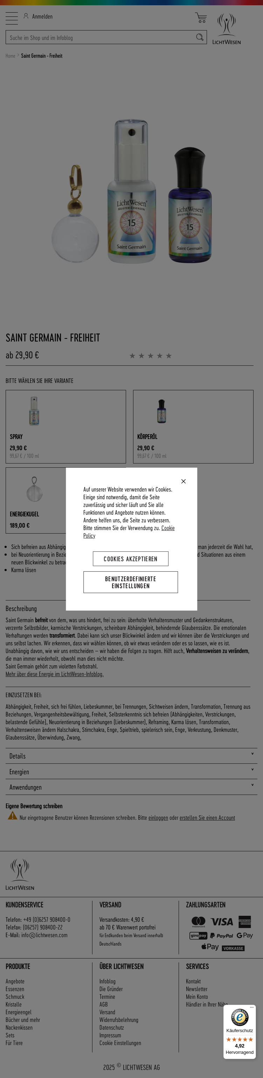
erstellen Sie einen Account (207, 817)
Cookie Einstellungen (120, 1042)
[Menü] (252, 1009)
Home (10, 56)
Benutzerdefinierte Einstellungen (130, 582)
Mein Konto (197, 996)
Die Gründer (111, 988)
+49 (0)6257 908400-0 (46, 919)
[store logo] (232, 28)
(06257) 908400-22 (43, 927)
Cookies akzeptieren (131, 558)
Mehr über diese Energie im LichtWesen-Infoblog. (55, 673)
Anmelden (38, 16)
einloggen (158, 817)
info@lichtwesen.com (44, 934)
